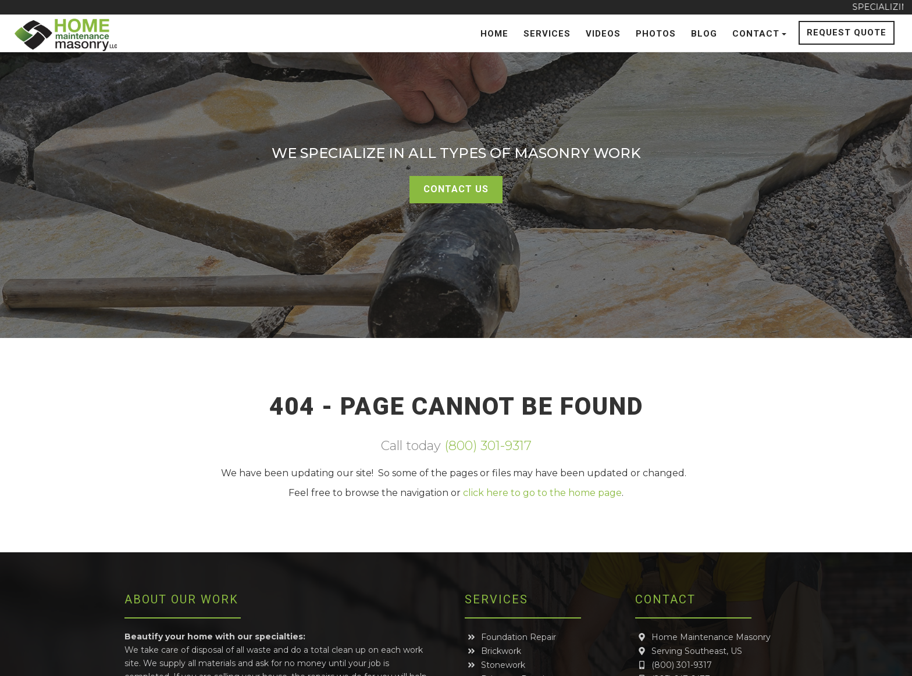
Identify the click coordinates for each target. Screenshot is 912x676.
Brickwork (493, 651)
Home (494, 33)
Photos (656, 33)
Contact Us (456, 189)
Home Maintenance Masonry (704, 637)
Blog (704, 33)
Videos (603, 33)
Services (547, 33)
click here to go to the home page (542, 492)
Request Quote (846, 32)
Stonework (495, 665)
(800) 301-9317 (488, 446)
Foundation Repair (511, 637)
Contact (759, 33)
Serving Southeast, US (689, 651)
